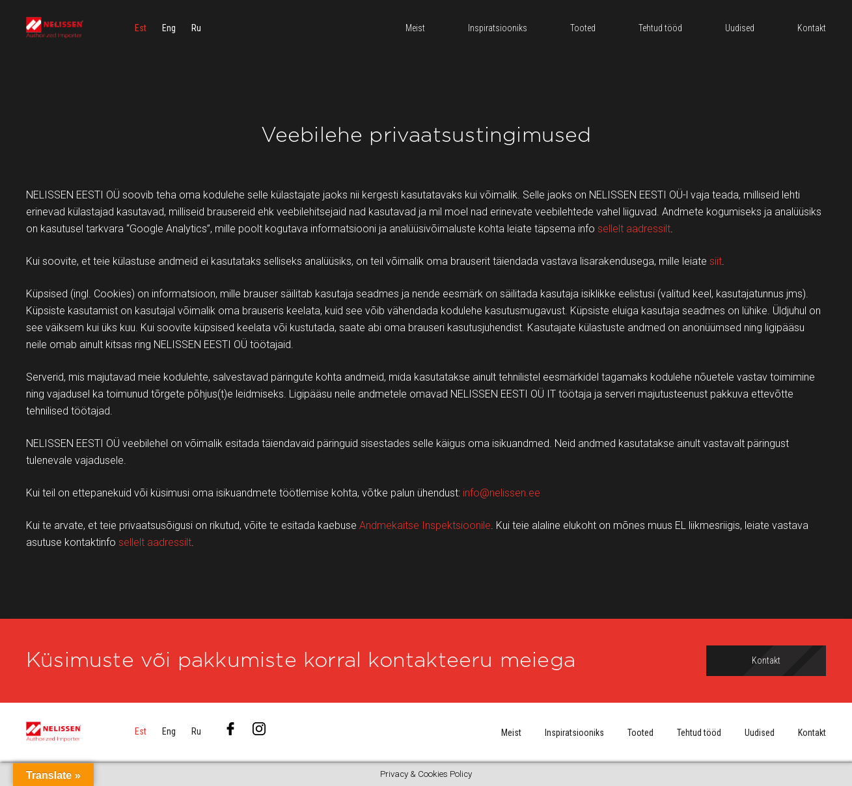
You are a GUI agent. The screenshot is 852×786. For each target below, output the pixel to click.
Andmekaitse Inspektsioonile (425, 525)
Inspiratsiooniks (574, 732)
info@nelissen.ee (501, 493)
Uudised (760, 732)
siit (715, 261)
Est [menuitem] (140, 29)
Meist (511, 732)
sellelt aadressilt (634, 229)
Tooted (640, 732)
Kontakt (812, 732)
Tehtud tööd (699, 732)
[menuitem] (140, 29)
